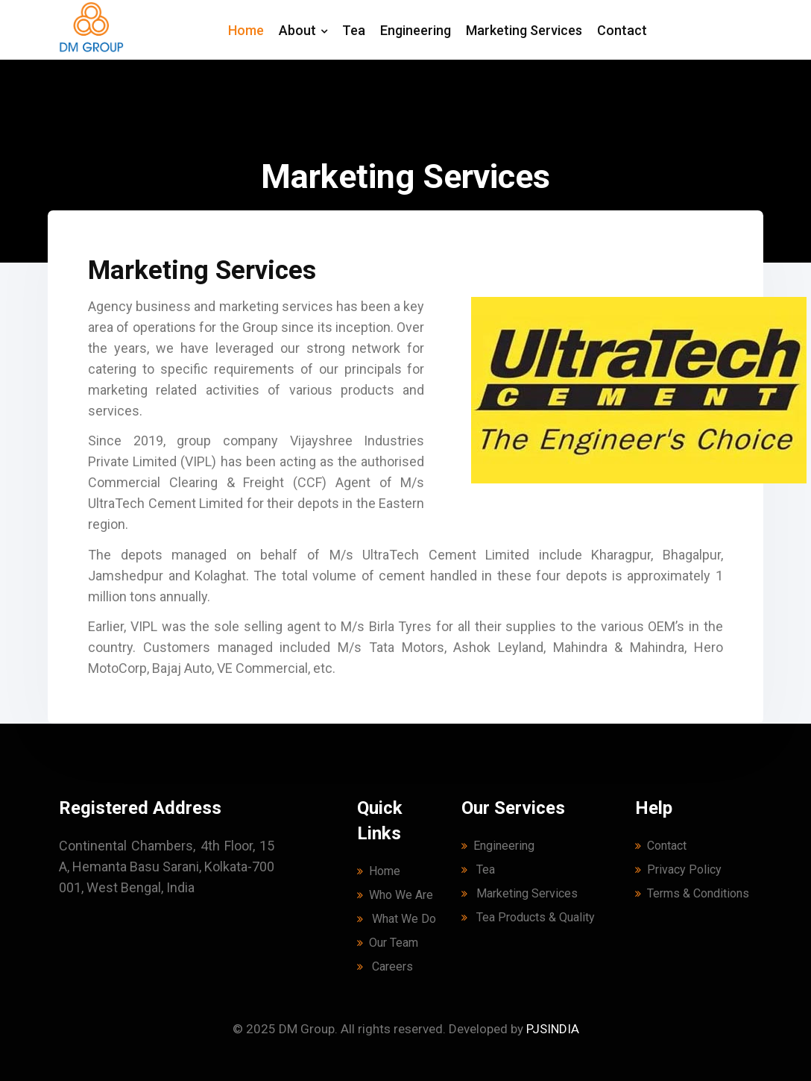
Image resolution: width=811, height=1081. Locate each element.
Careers (385, 966)
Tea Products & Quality (528, 917)
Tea (353, 30)
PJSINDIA (552, 1028)
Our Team (387, 943)
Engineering (415, 30)
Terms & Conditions (692, 893)
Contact (622, 30)
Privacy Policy (678, 869)
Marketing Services (524, 30)
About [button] (303, 30)
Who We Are (395, 895)
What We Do (396, 919)
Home (246, 30)
